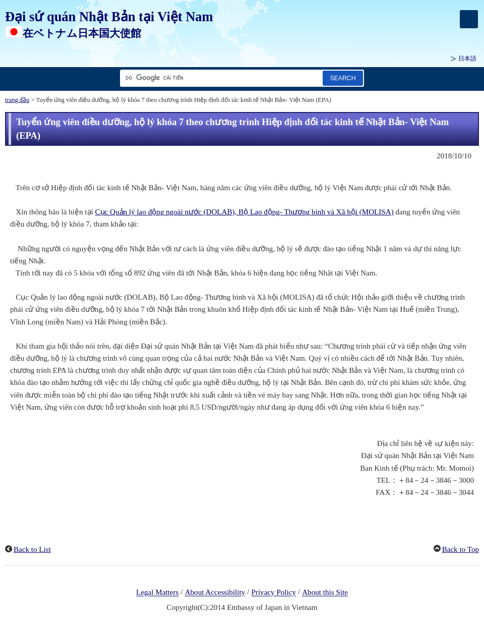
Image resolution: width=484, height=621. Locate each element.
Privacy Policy (273, 593)
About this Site (325, 593)
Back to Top (460, 549)
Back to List (32, 549)
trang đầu (17, 99)
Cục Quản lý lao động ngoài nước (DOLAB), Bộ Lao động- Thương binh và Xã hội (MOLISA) (244, 212)
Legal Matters (157, 593)
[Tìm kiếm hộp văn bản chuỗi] (219, 78)
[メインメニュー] (469, 19)
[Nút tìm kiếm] (343, 78)
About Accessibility (215, 593)
